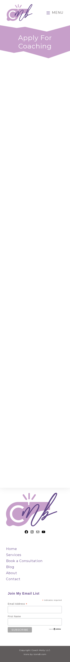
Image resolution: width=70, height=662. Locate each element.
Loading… (35, 277)
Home (11, 549)
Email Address (17, 603)
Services (13, 555)
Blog (10, 567)
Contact (13, 579)
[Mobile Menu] (54, 13)
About (11, 573)
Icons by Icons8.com (35, 654)
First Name (14, 616)
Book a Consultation (24, 561)
